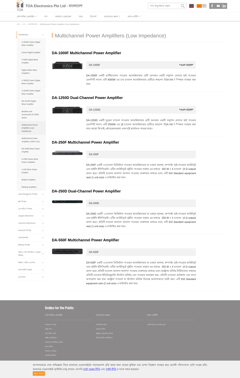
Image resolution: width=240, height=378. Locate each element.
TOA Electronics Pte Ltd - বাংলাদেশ (54, 6)
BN (199, 6)
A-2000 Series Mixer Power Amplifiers (30, 160)
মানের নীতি (49, 346)
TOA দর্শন (48, 329)
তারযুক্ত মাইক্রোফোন (25, 216)
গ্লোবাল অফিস (100, 329)
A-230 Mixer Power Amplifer (29, 171)
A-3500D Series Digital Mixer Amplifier (31, 43)
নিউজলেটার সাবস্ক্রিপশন (104, 338)
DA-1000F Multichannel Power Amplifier (86, 53)
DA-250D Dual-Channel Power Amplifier (86, 191)
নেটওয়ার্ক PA (23, 238)
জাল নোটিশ (152, 315)
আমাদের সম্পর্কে (50, 324)
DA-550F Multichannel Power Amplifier (85, 240)
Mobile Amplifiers (29, 180)
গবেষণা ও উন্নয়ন (50, 351)
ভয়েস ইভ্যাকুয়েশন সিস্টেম (27, 194)
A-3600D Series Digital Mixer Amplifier (31, 82)
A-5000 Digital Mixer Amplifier (30, 61)
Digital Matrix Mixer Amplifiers (29, 71)
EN (204, 6)
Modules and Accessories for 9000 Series (30, 114)
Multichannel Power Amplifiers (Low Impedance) (30, 128)
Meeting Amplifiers (29, 187)
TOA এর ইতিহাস (50, 338)
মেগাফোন (21, 277)
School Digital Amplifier (31, 52)
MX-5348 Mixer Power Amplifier (31, 150)
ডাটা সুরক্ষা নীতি (91, 369)
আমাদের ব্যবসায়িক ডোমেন (54, 342)
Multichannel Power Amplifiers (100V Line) (31, 139)
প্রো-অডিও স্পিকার (25, 209)
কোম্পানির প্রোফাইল (54, 315)
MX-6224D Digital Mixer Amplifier (29, 102)
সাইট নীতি (111, 369)
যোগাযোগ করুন (103, 315)
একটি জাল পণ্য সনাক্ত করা (156, 324)
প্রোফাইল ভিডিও (50, 355)
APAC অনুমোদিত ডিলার (104, 333)
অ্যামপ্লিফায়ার (23, 35)
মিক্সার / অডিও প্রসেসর (26, 262)
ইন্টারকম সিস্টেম (24, 245)
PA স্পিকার (22, 202)
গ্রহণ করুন (39, 373)
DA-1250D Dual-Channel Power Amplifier (87, 98)
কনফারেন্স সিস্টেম (24, 230)
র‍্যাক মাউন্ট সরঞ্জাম (25, 270)
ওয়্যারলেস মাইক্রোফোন (26, 223)
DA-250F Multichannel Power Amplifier (85, 142)
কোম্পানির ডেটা (50, 333)
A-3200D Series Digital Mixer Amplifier (31, 92)
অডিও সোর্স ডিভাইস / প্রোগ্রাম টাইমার (29, 253)
